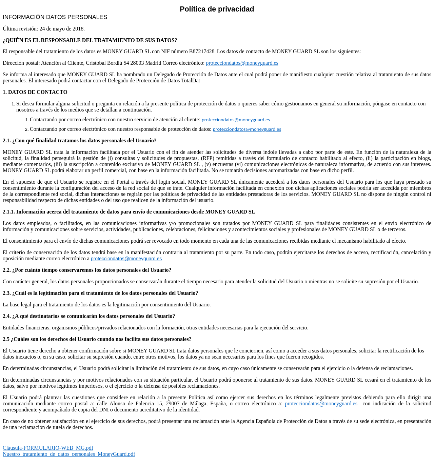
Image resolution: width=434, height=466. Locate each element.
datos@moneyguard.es (246, 120)
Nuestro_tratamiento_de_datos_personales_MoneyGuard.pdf (69, 454)
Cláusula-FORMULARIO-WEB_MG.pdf (48, 448)
